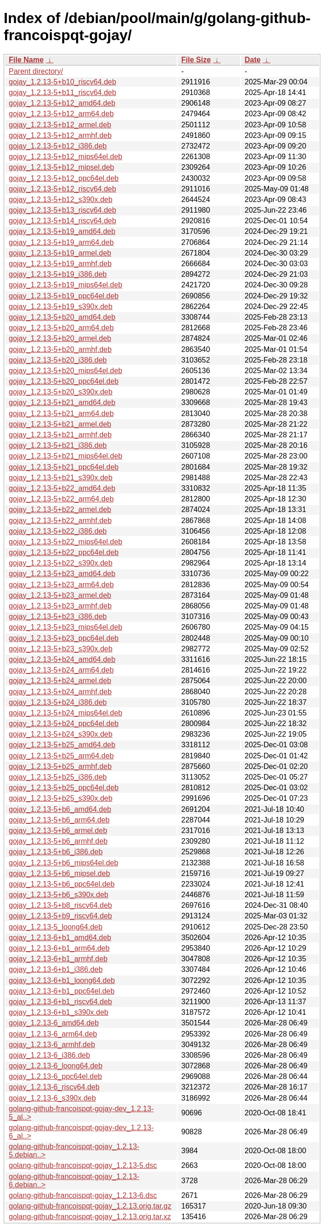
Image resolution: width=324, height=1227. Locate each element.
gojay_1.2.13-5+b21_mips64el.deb (65, 456)
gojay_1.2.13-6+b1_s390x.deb (58, 1012)
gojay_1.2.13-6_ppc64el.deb (55, 1076)
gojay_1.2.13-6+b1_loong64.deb (62, 980)
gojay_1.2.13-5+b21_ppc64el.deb (64, 467)
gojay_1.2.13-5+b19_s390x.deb (61, 306)
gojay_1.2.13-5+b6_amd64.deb (60, 809)
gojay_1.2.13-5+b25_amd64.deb (62, 745)
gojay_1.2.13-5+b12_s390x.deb (61, 199)
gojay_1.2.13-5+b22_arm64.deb (61, 499)
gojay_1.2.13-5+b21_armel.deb (60, 424)
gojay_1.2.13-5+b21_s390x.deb (61, 478)
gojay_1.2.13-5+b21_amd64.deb (62, 402)
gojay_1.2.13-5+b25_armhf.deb (60, 766)
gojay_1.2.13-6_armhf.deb (52, 1044)
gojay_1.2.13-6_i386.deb (49, 1055)
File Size (196, 60)
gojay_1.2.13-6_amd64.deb (54, 1023)
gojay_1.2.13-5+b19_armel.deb (60, 253)
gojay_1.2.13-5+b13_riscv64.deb (62, 210)
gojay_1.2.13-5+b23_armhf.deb (60, 606)
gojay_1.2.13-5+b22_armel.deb (60, 509)
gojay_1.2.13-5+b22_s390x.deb (61, 563)
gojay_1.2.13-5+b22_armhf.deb (60, 520)
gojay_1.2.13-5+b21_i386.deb (58, 445)
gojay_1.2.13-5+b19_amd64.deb (62, 231)
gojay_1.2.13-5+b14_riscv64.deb (62, 221)
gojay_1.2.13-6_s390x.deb (52, 1098)
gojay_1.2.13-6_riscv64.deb (54, 1087)
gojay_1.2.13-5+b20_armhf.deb (60, 349)
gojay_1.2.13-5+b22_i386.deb (58, 531)
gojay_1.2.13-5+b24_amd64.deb (62, 659)
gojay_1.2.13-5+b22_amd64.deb (62, 488)
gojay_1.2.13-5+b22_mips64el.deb (65, 542)
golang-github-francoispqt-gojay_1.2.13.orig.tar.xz (90, 1217)
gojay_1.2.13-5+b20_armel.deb (60, 338)
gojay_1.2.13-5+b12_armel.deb (60, 125)
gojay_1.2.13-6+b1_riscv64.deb (60, 1002)
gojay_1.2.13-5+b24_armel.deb (60, 681)
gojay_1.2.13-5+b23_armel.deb (60, 595)
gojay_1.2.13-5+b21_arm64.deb (61, 413)
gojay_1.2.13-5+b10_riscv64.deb (62, 82)
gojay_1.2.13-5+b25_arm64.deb (61, 756)
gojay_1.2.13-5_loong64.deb (55, 927)
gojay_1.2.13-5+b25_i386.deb (58, 777)
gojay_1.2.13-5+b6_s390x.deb (58, 895)
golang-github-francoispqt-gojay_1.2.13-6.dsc (83, 1195)
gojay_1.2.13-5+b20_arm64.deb (61, 328)
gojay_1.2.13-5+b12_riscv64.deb (62, 189)
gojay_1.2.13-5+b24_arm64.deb (61, 670)
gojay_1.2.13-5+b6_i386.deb (55, 852)
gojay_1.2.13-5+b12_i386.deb (58, 146)
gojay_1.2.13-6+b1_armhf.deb (58, 959)
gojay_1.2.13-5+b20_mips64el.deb (65, 371)
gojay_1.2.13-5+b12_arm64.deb (61, 114)
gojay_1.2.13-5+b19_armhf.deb (60, 264)
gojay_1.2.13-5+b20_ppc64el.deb (64, 381)
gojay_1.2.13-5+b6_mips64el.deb (63, 863)
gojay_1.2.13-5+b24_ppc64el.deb (64, 723)
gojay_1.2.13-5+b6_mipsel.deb (59, 873)
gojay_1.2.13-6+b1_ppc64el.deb (61, 991)
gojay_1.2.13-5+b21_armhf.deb (60, 435)
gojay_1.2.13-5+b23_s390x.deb (61, 649)
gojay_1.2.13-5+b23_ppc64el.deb (64, 638)
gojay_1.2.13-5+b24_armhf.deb (60, 692)
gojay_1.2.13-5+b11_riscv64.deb (62, 92)
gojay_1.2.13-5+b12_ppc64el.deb (64, 178)
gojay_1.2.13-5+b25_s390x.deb (61, 798)
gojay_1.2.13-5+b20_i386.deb (58, 360)
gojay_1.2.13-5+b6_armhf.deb (58, 841)
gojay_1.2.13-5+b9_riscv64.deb (60, 916)
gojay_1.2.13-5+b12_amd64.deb (62, 103)
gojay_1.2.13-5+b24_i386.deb (58, 702)
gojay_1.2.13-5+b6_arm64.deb (59, 820)
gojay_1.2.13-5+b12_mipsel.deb (61, 167)
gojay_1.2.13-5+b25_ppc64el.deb (64, 788)
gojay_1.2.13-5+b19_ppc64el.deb (64, 296)
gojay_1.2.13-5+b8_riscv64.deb (60, 905)
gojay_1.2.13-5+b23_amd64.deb (62, 574)
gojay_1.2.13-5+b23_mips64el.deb (65, 627)
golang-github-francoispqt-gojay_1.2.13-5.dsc (83, 1165)
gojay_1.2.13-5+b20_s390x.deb (61, 392)
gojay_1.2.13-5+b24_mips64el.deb (65, 713)
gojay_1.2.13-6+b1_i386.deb (55, 969)
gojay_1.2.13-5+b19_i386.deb (58, 274)
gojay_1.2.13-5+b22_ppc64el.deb (64, 552)
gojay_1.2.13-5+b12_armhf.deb (60, 135)
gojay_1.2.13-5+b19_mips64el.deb (65, 285)
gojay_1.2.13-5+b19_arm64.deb (61, 242)
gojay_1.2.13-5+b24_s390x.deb (61, 734)
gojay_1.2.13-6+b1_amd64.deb (60, 937)
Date (253, 60)
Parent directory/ (36, 71)
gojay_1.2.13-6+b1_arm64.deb (59, 948)
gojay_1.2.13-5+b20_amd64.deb (62, 317)
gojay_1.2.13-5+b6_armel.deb (58, 830)
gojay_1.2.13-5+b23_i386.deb (58, 616)
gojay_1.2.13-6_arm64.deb (53, 1034)
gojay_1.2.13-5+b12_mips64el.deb (65, 157)
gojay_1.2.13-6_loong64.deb (55, 1066)
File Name (26, 60)
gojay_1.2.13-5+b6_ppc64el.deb (61, 884)
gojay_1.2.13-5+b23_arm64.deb (61, 585)
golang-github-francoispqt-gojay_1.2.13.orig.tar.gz (90, 1206)
